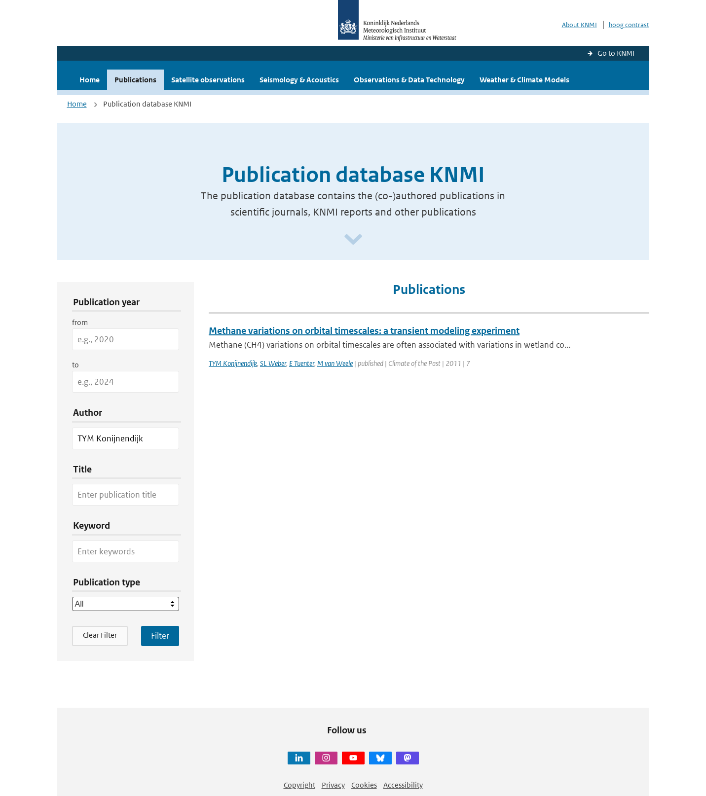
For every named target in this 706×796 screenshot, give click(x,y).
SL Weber (273, 363)
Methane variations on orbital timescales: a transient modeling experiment (364, 330)
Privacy (333, 785)
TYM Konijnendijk (233, 363)
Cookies (364, 785)
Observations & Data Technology (409, 79)
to (75, 364)
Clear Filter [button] (100, 635)
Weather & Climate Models (524, 79)
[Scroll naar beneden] (353, 240)
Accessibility (403, 785)
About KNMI (579, 25)
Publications (135, 79)
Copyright (299, 785)
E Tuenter (301, 363)
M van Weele (335, 363)
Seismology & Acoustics (299, 79)
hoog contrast (629, 25)
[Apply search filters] (160, 636)
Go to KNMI (615, 53)
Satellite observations (208, 79)
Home (89, 79)
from (80, 322)
